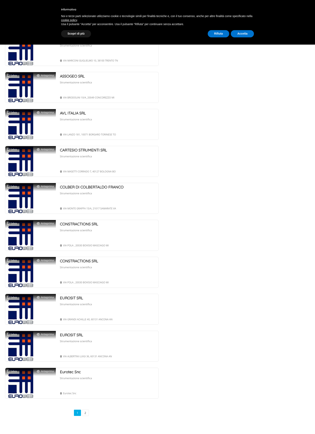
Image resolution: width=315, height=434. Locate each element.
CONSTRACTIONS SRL (79, 224)
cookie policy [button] (69, 20)
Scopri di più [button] (76, 33)
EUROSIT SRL (71, 298)
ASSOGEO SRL (72, 76)
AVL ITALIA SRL (73, 113)
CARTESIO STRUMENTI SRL (83, 150)
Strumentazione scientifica (76, 45)
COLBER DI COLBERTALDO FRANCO (92, 187)
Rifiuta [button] (218, 33)
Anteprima (45, 75)
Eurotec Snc (70, 372)
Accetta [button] (242, 33)
